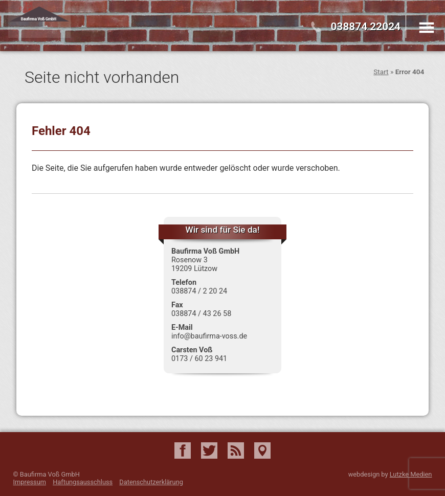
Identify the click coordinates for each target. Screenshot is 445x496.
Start (380, 71)
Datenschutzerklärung (151, 482)
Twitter (209, 450)
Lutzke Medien (411, 474)
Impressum (29, 482)
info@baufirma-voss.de (209, 336)
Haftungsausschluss (83, 482)
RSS (236, 450)
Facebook (182, 450)
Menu (426, 27)
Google (262, 450)
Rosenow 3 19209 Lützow (194, 264)
